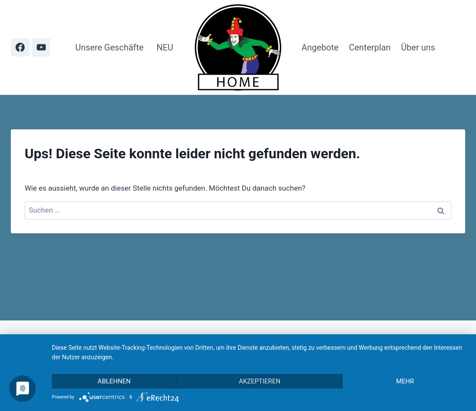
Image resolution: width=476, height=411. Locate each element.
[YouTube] (41, 47)
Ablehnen (114, 381)
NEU (164, 47)
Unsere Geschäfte (109, 47)
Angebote (320, 47)
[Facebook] (20, 47)
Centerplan (370, 47)
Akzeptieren (259, 381)
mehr (405, 381)
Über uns (418, 47)
